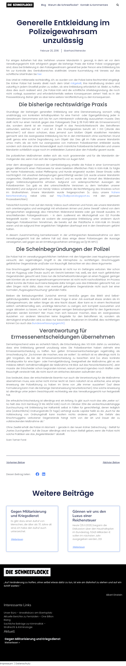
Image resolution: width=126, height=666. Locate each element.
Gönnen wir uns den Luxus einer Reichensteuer (89, 516)
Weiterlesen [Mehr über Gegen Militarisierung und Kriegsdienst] (17, 539)
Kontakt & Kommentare (94, 5)
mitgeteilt (76, 83)
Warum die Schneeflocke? (63, 5)
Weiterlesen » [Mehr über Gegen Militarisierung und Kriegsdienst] (12, 642)
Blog (43, 5)
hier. (39, 74)
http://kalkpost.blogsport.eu (73, 195)
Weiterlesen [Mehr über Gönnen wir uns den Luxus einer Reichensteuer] (79, 547)
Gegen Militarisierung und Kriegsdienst (28, 513)
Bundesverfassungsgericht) (48, 323)
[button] (118, 5)
